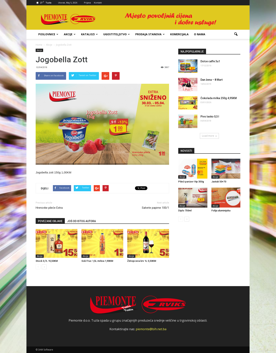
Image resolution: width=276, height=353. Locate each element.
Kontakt (98, 2)
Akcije (70, 34)
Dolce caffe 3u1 (210, 61)
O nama (199, 34)
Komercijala (179, 34)
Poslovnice (48, 34)
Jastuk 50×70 (218, 181)
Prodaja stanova (150, 34)
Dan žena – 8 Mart (211, 79)
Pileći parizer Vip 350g (191, 181)
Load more (209, 135)
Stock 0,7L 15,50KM (47, 260)
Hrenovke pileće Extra (49, 207)
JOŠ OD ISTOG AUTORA (81, 221)
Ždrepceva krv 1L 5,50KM (141, 260)
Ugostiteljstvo (116, 34)
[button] (235, 34)
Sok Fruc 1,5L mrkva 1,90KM (97, 260)
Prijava (87, 2)
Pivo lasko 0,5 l (209, 116)
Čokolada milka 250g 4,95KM (218, 98)
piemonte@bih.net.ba (151, 329)
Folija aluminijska (220, 210)
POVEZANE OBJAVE (50, 221)
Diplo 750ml (184, 210)
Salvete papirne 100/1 (155, 207)
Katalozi (89, 34)
